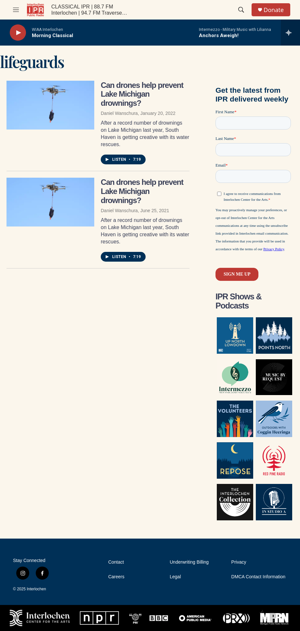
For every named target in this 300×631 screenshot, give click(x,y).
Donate (274, 10)
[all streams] (290, 33)
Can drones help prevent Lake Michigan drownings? (142, 94)
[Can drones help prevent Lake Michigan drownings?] (50, 105)
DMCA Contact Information (258, 576)
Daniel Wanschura (119, 113)
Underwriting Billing (189, 562)
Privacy (238, 562)
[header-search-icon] (241, 10)
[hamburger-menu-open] (16, 9)
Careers (116, 576)
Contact (116, 562)
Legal (175, 576)
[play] (18, 32)
